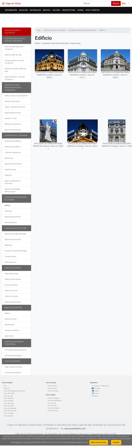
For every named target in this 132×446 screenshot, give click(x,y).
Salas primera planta (13, 279)
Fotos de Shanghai (53, 398)
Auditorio (8, 175)
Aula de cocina (10, 169)
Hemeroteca (9, 325)
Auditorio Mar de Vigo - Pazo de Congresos (15, 39)
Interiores (8, 211)
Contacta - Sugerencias (101, 386)
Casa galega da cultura (16, 228)
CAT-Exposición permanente (15, 350)
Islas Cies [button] (23, 10)
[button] (125, 3)
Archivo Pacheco (11, 285)
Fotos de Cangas (9, 403)
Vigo (5, 386)
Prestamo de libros (12, 330)
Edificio (7, 205)
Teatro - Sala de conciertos (15, 107)
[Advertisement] (65, 20)
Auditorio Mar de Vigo (13, 55)
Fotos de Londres (53, 391)
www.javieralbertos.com (75, 428)
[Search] (96, 3)
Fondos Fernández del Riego (16, 251)
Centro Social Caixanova (16, 135)
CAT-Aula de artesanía (13, 356)
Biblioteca (8, 245)
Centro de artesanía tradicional (14, 343)
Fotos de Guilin (52, 405)
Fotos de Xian (52, 403)
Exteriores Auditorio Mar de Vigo (15, 70)
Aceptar (116, 442)
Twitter (96, 393)
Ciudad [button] (80, 10)
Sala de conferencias (13, 130)
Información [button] (11, 10)
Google (96, 391)
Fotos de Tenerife (9, 393)
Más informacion (98, 442)
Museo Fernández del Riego (15, 234)
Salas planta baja (11, 274)
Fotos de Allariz (8, 416)
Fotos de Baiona (9, 398)
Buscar (116, 3)
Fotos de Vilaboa (9, 413)
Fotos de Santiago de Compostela (14, 391)
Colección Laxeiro (11, 296)
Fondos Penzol (10, 256)
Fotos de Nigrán (9, 401)
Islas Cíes (7, 388)
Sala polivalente (11, 222)
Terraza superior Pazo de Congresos (14, 61)
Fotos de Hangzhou (54, 408)
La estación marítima (13, 372)
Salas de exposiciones (13, 164)
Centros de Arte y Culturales (13, 31)
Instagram (95, 396)
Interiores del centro (12, 101)
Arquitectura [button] (68, 10)
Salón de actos (10, 262)
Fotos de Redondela (10, 408)
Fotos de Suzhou (53, 410)
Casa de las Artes (13, 268)
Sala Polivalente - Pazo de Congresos (15, 78)
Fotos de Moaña (9, 406)
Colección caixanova (13, 152)
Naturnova (9, 158)
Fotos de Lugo (8, 396)
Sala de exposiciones (13, 113)
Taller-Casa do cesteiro (13, 367)
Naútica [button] (46, 10)
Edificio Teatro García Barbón (16, 96)
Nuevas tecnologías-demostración (13, 190)
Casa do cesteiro (12, 361)
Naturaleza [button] (35, 10)
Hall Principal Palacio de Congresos (14, 48)
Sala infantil (9, 336)
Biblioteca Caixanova (13, 124)
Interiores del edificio (13, 147)
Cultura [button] (56, 10)
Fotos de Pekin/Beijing (54, 400)
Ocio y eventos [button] (92, 10)
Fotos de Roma (52, 386)
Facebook (97, 388)
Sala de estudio (11, 319)
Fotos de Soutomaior (10, 411)
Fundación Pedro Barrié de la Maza (16, 198)
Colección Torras (11, 290)
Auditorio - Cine (11, 118)
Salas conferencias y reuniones (13, 182)
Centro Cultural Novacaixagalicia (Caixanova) (13, 87)
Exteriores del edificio (13, 141)
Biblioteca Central (13, 308)
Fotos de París (52, 388)
